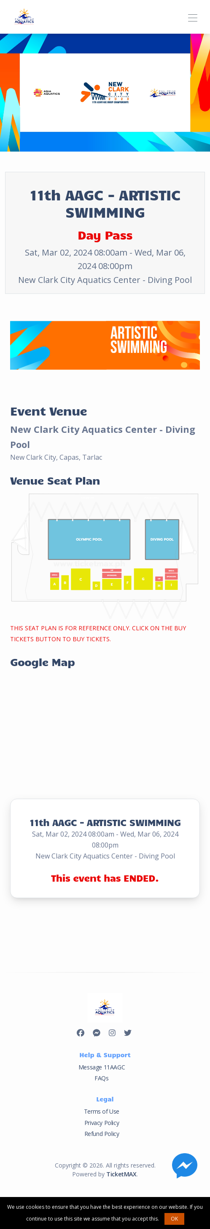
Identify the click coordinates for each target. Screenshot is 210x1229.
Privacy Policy (101, 1123)
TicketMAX (121, 1174)
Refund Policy (101, 1134)
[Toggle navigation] (192, 16)
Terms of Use (101, 1111)
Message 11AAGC (101, 1067)
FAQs (101, 1078)
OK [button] (174, 1218)
